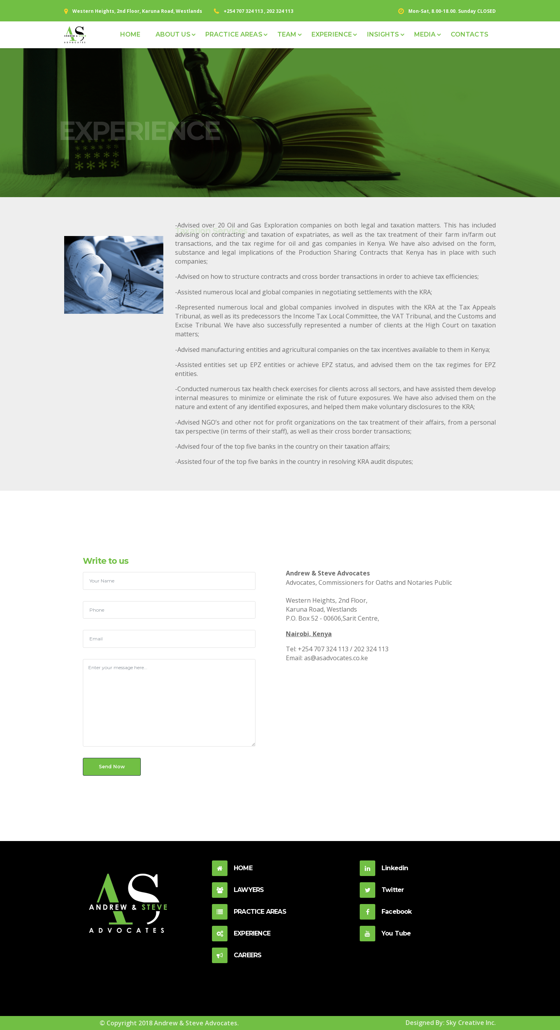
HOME (130, 34)
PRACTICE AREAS (233, 34)
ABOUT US (173, 34)
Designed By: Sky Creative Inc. (451, 1022)
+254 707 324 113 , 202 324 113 (258, 11)
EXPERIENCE (332, 34)
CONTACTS (469, 34)
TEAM (286, 34)
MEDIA (425, 34)
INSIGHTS (383, 34)
